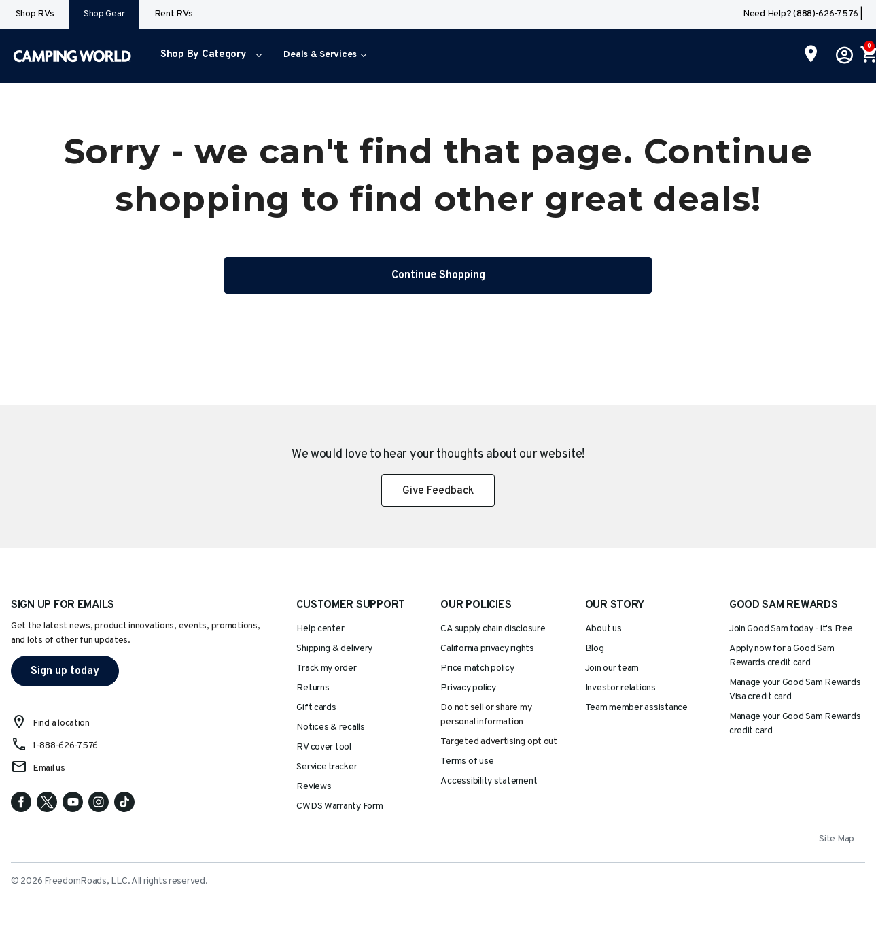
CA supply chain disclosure (492, 629)
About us (603, 629)
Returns (312, 688)
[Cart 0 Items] (868, 56)
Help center (320, 629)
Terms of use (466, 761)
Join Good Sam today (791, 629)
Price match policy (477, 668)
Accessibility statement (488, 781)
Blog (594, 648)
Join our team (612, 668)
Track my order (326, 668)
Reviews (313, 786)
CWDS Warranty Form (339, 806)
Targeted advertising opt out (498, 742)
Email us (49, 768)
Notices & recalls (330, 727)
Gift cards (316, 708)
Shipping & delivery (334, 648)
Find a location (61, 723)
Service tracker (326, 767)
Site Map (836, 839)
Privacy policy (467, 688)
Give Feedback (438, 491)
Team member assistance (636, 708)
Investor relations (620, 688)
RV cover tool (323, 747)
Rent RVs (173, 14)
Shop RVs (35, 14)
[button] (208, 56)
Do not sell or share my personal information (485, 715)
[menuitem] (208, 56)
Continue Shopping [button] (438, 275)
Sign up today (65, 671)
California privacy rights (486, 648)
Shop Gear (104, 14)
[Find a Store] (811, 55)
